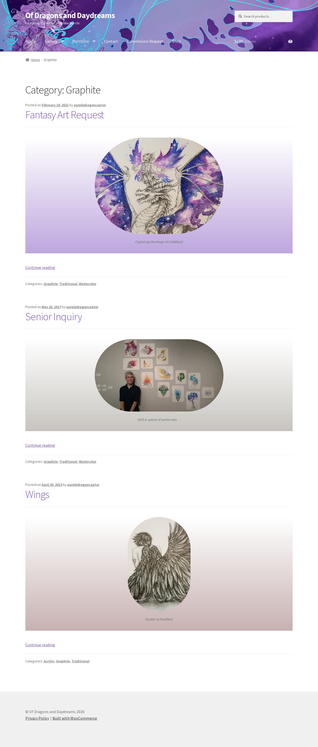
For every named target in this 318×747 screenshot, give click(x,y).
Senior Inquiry (53, 316)
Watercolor (87, 283)
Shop (176, 41)
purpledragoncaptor (90, 105)
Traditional (68, 283)
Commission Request (145, 41)
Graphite (51, 283)
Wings (37, 494)
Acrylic (49, 661)
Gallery (51, 41)
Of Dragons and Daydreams (70, 15)
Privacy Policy (37, 718)
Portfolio (80, 41)
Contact (111, 41)
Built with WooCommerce (75, 718)
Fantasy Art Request (64, 114)
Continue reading (40, 267)
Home (30, 41)
